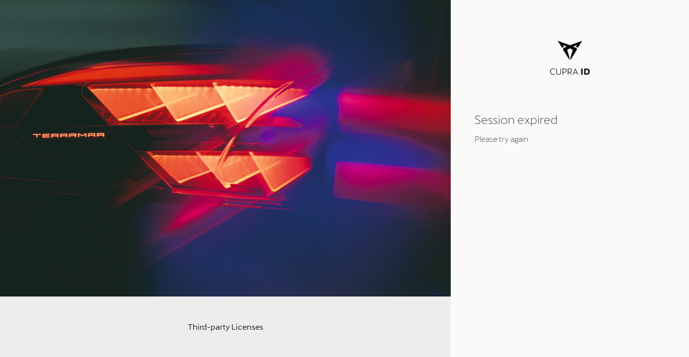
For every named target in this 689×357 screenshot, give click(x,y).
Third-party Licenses (225, 326)
